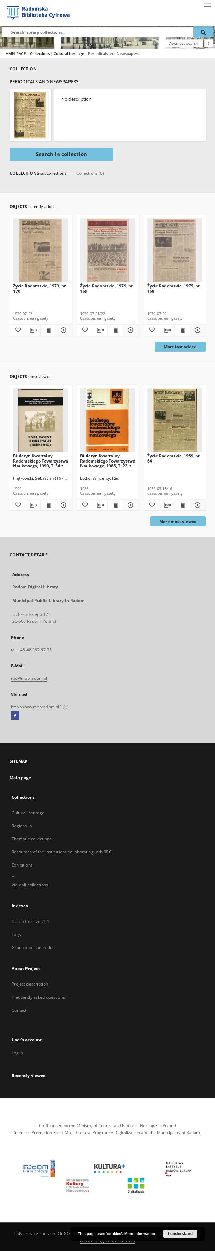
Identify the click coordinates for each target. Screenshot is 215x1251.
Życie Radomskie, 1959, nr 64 (173, 458)
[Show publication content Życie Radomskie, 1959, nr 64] (182, 505)
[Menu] (207, 5)
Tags (16, 934)
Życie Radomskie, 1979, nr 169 (106, 288)
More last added (180, 347)
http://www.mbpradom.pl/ (39, 707)
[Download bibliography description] (32, 330)
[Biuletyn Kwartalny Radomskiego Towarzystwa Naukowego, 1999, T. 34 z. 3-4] (40, 420)
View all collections (30, 885)
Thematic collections (32, 839)
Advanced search (183, 43)
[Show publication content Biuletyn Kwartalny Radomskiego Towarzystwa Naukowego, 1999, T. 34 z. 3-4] (48, 505)
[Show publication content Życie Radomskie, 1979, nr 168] (182, 330)
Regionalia (22, 826)
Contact (19, 1010)
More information (139, 1234)
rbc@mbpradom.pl (29, 678)
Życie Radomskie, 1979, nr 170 (39, 288)
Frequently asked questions (38, 997)
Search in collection (61, 154)
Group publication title (33, 947)
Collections (40, 53)
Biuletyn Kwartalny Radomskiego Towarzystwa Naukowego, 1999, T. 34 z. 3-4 (40, 460)
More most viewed (178, 521)
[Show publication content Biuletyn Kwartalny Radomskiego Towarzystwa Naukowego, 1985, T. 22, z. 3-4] (115, 505)
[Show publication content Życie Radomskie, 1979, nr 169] (115, 330)
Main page (20, 778)
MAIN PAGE (15, 53)
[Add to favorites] (17, 330)
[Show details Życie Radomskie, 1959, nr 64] (196, 505)
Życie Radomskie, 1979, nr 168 (173, 288)
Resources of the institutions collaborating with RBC (62, 852)
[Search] (203, 31)
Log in (17, 1053)
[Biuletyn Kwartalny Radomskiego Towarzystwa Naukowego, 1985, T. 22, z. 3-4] (107, 420)
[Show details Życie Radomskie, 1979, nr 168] (196, 330)
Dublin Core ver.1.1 (30, 921)
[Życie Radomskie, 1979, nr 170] (40, 250)
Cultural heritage (69, 53)
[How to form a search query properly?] (208, 43)
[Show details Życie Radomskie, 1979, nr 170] (62, 330)
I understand (180, 1233)
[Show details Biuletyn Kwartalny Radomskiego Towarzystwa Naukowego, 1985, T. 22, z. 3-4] (129, 505)
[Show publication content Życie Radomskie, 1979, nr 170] (48, 330)
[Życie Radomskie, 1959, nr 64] (175, 420)
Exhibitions (22, 865)
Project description (30, 984)
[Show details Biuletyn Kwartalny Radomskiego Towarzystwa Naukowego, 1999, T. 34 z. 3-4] (62, 505)
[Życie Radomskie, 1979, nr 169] (107, 250)
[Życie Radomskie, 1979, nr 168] (175, 250)
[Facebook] (15, 716)
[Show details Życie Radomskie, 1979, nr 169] (129, 330)
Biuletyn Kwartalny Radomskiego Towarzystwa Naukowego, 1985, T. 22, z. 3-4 (107, 460)
